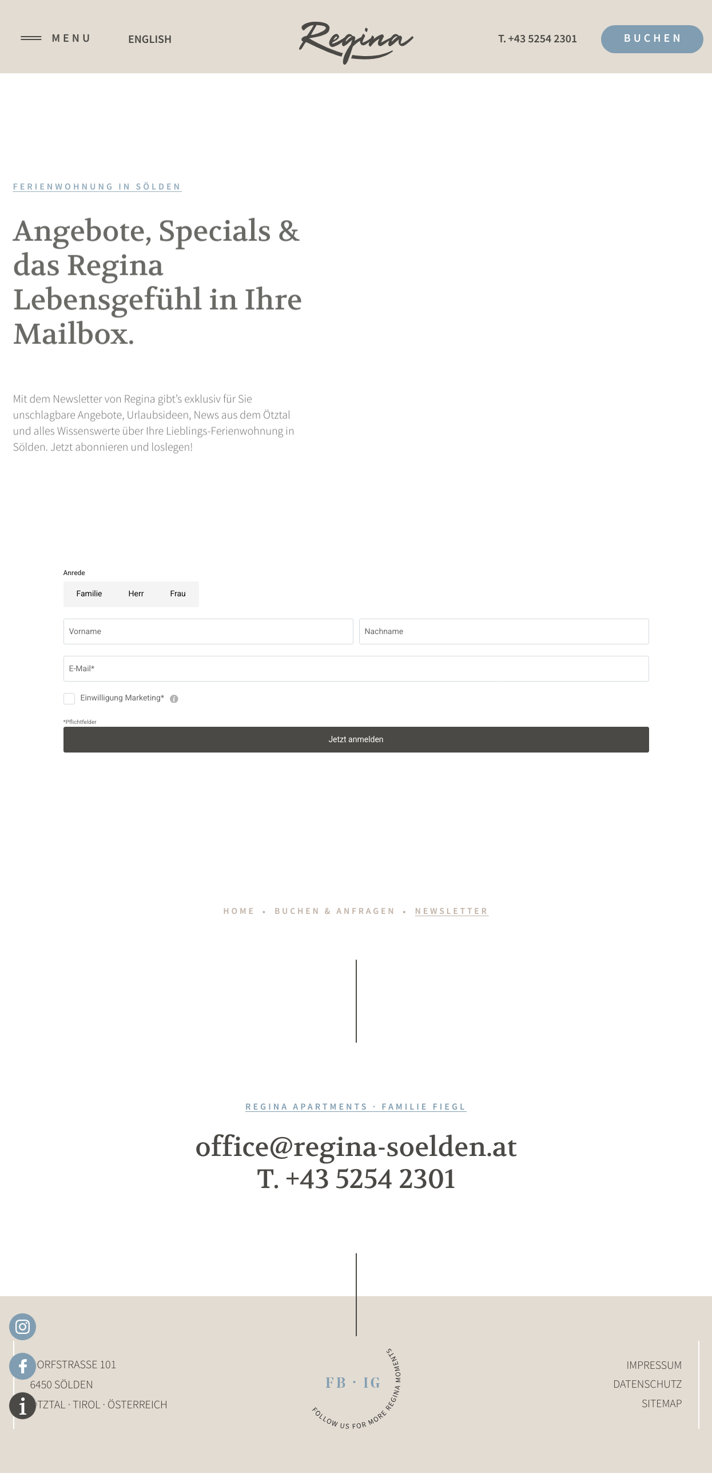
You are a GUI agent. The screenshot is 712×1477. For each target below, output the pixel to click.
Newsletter (454, 911)
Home (236, 911)
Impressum (654, 1369)
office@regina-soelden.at (356, 1148)
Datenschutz (647, 1389)
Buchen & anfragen (334, 911)
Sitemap (661, 1409)
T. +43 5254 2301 (356, 1183)
